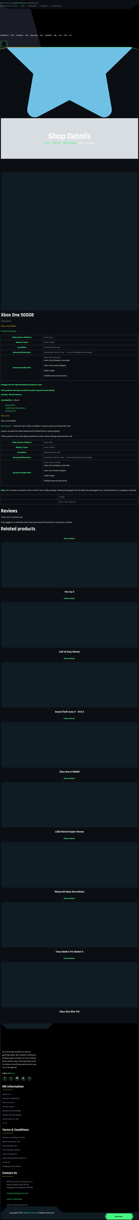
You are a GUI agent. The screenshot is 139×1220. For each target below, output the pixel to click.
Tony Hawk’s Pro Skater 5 (69, 951)
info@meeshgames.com (18, 1193)
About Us (6, 1094)
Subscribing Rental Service (14, 1158)
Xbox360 (48, 35)
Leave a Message (14, 1199)
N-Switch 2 (4, 35)
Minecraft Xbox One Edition (69, 891)
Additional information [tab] (15, 408)
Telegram (45, 6)
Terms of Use (8, 1102)
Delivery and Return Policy (13, 1137)
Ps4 (26, 35)
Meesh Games (20, 3)
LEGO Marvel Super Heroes (69, 831)
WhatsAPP (33, 6)
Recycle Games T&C (11, 1142)
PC (70, 35)
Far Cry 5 (69, 592)
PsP (65, 35)
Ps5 (12, 35)
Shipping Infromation (11, 1166)
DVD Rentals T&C (9, 1146)
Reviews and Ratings (11, 1111)
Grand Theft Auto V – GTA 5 (69, 712)
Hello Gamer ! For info (9, 6)
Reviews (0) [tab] (10, 411)
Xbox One (34, 35)
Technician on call (10, 1119)
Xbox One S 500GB (69, 771)
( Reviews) (6, 321)
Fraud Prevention (9, 1154)
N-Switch (19, 35)
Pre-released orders (11, 1150)
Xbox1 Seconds (70, 143)
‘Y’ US (4, 1123)
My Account (57, 6)
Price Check (69, 538)
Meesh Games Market (12, 1115)
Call (23, 6)
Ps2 (60, 35)
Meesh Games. (30, 1213)
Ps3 (41, 35)
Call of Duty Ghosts (69, 651)
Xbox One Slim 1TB (69, 1011)
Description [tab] (10, 405)
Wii (55, 35)
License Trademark (10, 1098)
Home (46, 143)
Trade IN (6, 1162)
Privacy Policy (8, 1107)
